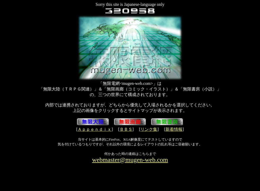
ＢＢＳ (126, 129)
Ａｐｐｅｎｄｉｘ (94, 129)
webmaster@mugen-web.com (130, 159)
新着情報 (173, 129)
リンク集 (148, 129)
